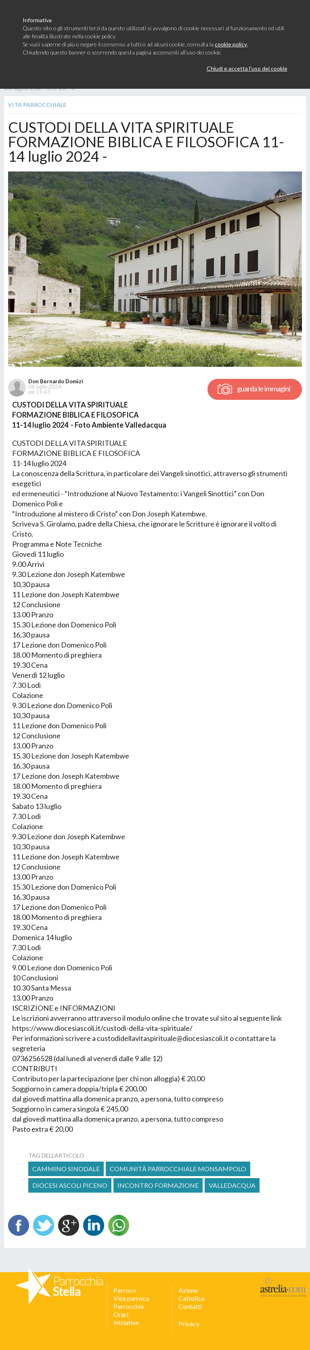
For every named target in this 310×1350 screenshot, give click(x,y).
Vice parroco (131, 1298)
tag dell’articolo (56, 1155)
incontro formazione (158, 1185)
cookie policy (231, 44)
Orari (120, 1314)
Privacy (188, 1323)
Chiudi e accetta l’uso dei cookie (247, 68)
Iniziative (126, 1322)
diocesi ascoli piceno (69, 1185)
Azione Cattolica (191, 1294)
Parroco (124, 1290)
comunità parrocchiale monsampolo (178, 1168)
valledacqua (232, 1185)
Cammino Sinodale (66, 1168)
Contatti (190, 1306)
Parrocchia (128, 1306)
